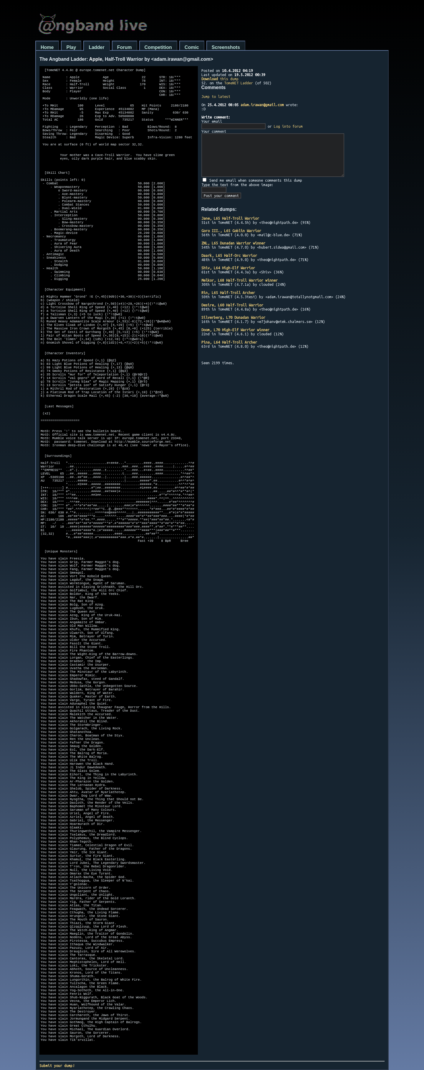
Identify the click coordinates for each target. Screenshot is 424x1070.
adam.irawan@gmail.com (262, 105)
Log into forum (288, 126)
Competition (158, 47)
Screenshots (226, 47)
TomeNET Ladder (238, 83)
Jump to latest (215, 96)
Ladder (96, 47)
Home (47, 47)
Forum (124, 47)
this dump (219, 79)
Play (71, 47)
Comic (192, 47)
